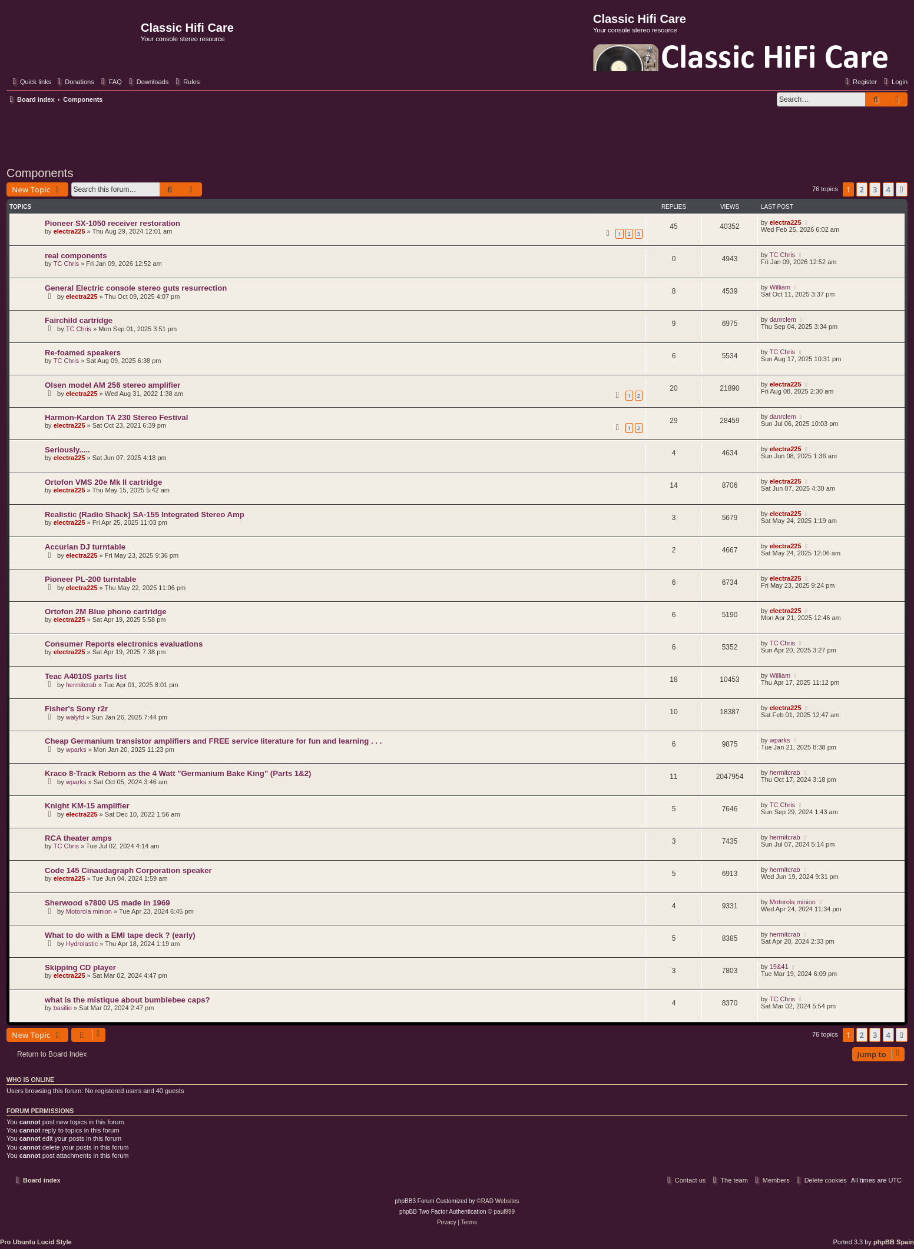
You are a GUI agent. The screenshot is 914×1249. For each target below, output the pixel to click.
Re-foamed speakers (83, 352)
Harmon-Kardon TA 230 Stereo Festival (116, 417)
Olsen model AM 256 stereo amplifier (112, 385)
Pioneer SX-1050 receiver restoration (112, 223)
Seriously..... (67, 449)
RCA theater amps (78, 838)
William (780, 287)
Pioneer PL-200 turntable (90, 579)
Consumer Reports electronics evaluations (124, 644)
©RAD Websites (497, 1201)
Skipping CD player (80, 967)
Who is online (30, 1079)
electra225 (69, 231)
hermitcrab (81, 684)
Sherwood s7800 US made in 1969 (107, 902)
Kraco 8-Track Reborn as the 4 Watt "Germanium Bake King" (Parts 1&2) (178, 773)
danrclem (783, 319)
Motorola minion (89, 911)
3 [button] (875, 189)
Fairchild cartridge (78, 320)
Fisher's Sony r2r (76, 708)
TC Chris (66, 263)
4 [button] (888, 189)
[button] (902, 189)
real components (76, 255)
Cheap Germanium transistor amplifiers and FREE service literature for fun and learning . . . (213, 741)
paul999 (504, 1211)
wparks (76, 749)
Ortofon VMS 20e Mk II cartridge (103, 482)
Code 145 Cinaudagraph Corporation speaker (128, 870)
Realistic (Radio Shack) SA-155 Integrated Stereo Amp (144, 514)
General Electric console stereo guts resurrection (136, 288)
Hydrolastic (82, 943)
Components (39, 172)
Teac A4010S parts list (86, 676)
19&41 (779, 966)
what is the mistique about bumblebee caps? (127, 999)
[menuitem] (74, 82)
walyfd (75, 717)
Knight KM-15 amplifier (87, 805)
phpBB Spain (893, 1241)
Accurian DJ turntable (85, 546)
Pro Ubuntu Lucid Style (36, 1241)
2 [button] (862, 189)
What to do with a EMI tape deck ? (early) (120, 935)
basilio (63, 1007)
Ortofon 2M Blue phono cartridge (106, 611)
